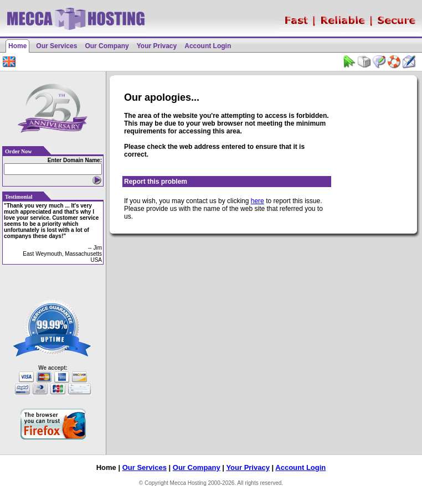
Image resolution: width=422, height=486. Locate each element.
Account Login (207, 46)
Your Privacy (157, 46)
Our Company (106, 46)
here (257, 201)
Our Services (56, 46)
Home (17, 46)
